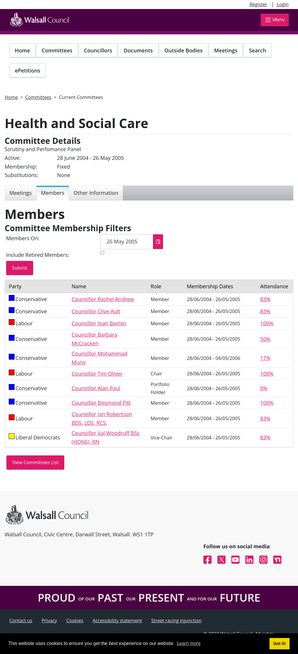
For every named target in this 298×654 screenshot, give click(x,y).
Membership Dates (210, 286)
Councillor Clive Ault (96, 311)
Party (15, 286)
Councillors (98, 50)
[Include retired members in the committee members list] (102, 252)
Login (283, 4)
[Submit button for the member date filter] (19, 268)
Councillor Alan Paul (96, 388)
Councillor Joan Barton (99, 323)
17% (265, 357)
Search (257, 50)
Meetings (225, 50)
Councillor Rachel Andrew (103, 299)
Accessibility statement (117, 620)
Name (79, 286)
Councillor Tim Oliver (97, 373)
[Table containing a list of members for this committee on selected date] (149, 363)
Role (156, 286)
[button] (158, 241)
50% (265, 338)
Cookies (74, 620)
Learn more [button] (189, 643)
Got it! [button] (279, 643)
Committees (57, 50)
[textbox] (131, 241)
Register (258, 4)
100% (267, 323)
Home (22, 50)
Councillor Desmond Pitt (101, 402)
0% (263, 388)
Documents (138, 50)
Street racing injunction (176, 620)
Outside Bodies (183, 50)
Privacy (49, 620)
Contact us (20, 620)
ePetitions (27, 70)
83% (265, 299)
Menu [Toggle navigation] (275, 20)
